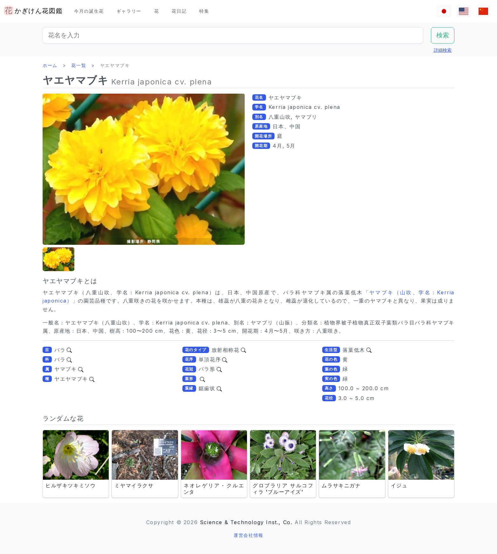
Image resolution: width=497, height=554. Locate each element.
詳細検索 (443, 50)
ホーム (50, 65)
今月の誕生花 (89, 11)
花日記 (179, 11)
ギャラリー (129, 11)
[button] (58, 259)
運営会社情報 (248, 535)
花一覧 (78, 65)
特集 (204, 11)
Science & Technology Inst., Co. (246, 522)
